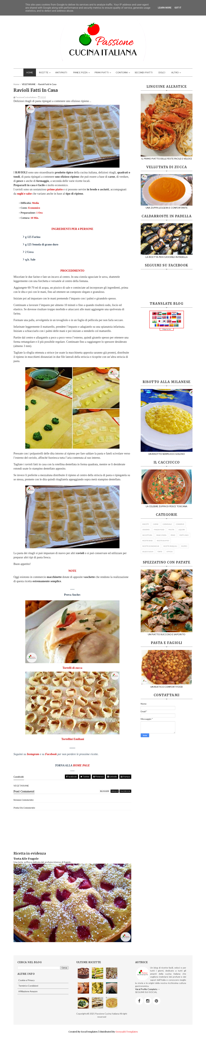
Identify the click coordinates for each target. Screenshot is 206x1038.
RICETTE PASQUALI (170, 546)
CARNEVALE (167, 524)
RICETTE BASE (147, 541)
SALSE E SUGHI (147, 552)
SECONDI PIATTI (144, 72)
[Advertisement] (166, 355)
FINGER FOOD (159, 530)
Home (16, 84)
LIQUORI (182, 530)
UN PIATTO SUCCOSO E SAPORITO (169, 633)
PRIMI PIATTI (102, 72)
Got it (177, 7)
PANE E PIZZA (80, 72)
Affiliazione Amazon (28, 991)
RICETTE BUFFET (163, 541)
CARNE (155, 524)
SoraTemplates (89, 1031)
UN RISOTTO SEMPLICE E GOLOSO (169, 452)
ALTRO (175, 72)
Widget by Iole (166, 329)
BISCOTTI (145, 524)
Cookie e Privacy (26, 980)
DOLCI (162, 72)
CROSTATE (146, 530)
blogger (104, 791)
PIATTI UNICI (184, 535)
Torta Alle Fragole (26, 858)
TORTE (159, 552)
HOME (29, 72)
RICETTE (43, 72)
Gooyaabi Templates (126, 1031)
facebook (125, 791)
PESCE (173, 535)
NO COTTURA (147, 535)
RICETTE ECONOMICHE (150, 546)
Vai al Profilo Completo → (147, 989)
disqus (114, 791)
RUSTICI (184, 546)
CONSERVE (180, 524)
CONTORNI (122, 72)
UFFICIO (169, 552)
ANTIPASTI (61, 72)
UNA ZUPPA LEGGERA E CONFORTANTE (166, 206)
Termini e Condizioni (28, 985)
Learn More (164, 7)
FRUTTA (171, 530)
